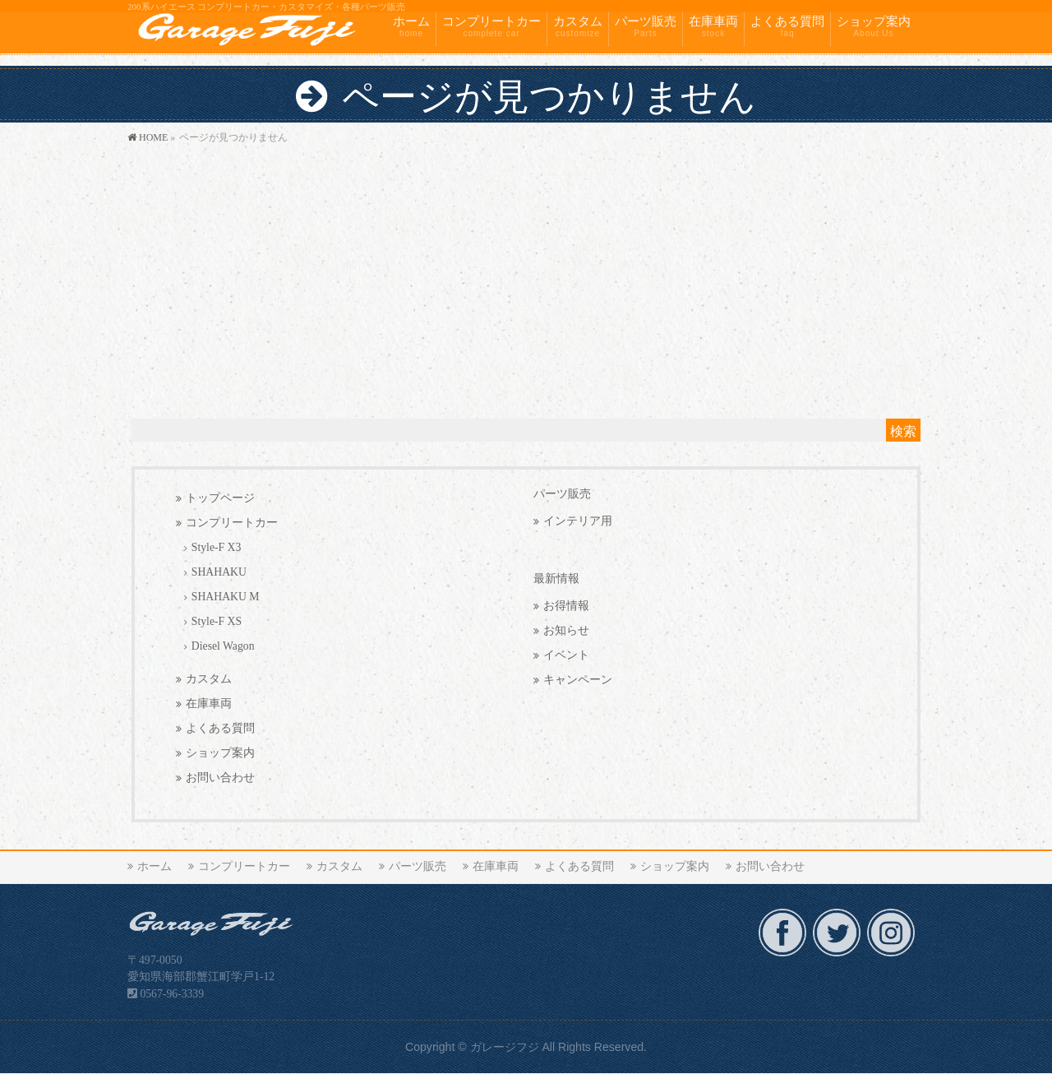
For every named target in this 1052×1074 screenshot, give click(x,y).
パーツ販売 (562, 493)
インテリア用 (577, 521)
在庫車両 (209, 703)
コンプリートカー (232, 522)
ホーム (154, 866)
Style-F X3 (216, 547)
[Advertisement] (526, 270)
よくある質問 (220, 728)
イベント (566, 655)
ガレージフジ (504, 1046)
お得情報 (566, 605)
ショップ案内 (220, 753)
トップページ (220, 498)
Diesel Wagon (223, 646)
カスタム (209, 679)
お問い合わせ (220, 777)
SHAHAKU (219, 572)
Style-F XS (216, 621)
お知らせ (566, 630)
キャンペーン (577, 680)
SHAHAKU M (225, 596)
